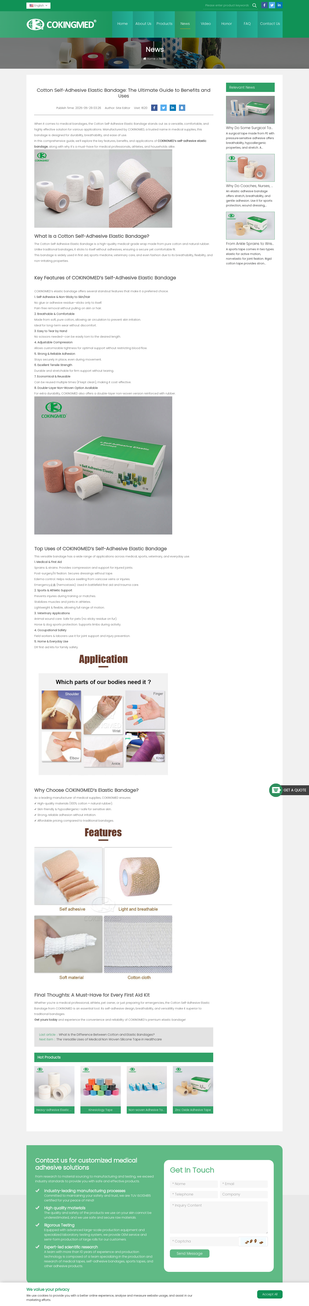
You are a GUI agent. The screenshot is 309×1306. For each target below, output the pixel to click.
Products (164, 23)
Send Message (190, 1253)
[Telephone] (194, 1194)
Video (206, 23)
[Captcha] (204, 1241)
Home (122, 23)
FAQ (247, 23)
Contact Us (270, 23)
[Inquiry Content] (219, 1217)
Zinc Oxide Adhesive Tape (193, 1110)
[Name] (194, 1184)
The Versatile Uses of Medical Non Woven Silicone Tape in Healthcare (109, 1039)
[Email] (244, 1184)
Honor (226, 23)
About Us (143, 23)
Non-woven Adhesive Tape (147, 1110)
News (185, 23)
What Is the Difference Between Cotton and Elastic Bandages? (107, 1034)
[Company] (244, 1194)
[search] (254, 5)
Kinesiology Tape (101, 1110)
